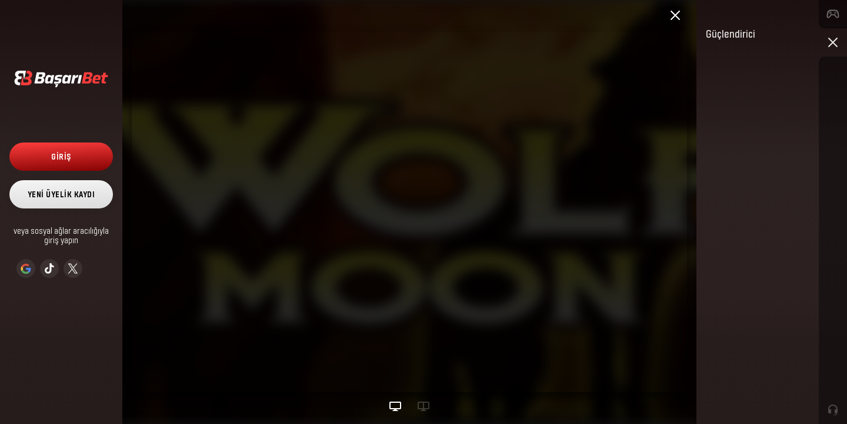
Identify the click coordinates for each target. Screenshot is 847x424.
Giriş (61, 156)
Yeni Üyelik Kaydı (61, 194)
